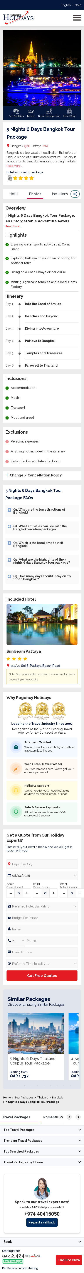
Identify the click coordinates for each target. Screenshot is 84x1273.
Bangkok (20, 146)
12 (18, 1086)
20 (70, 1086)
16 (44, 1086)
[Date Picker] (42, 875)
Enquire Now (69, 1260)
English (66, 5)
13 (24, 1086)
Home (7, 1097)
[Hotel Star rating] (42, 906)
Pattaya (40, 146)
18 (57, 1086)
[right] (78, 1117)
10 (70, 1081)
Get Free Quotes (42, 976)
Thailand (42, 1097)
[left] (69, 1117)
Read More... (14, 165)
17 (51, 1086)
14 (31, 1086)
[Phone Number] (42, 917)
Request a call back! (42, 1222)
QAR (78, 5)
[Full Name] (42, 929)
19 (64, 1086)
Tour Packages (24, 1097)
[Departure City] (42, 864)
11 (77, 1081)
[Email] (42, 952)
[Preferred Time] (42, 963)
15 (37, 1086)
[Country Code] (16, 940)
